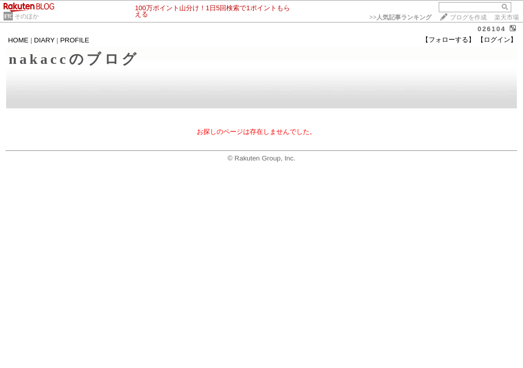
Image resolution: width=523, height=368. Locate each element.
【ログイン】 (497, 39)
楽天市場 (506, 17)
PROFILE (74, 40)
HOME (18, 40)
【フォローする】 (448, 39)
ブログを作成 (468, 17)
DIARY (44, 40)
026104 (492, 29)
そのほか (26, 16)
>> (400, 17)
